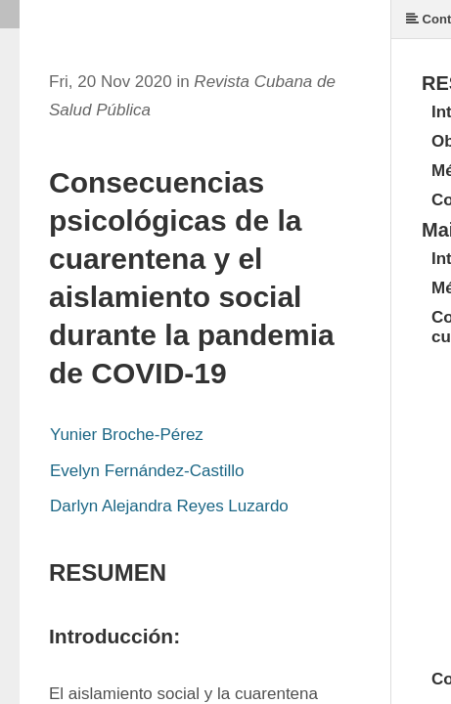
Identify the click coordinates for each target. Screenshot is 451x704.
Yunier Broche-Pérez (126, 434)
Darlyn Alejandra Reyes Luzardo (169, 506)
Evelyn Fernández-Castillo (147, 471)
